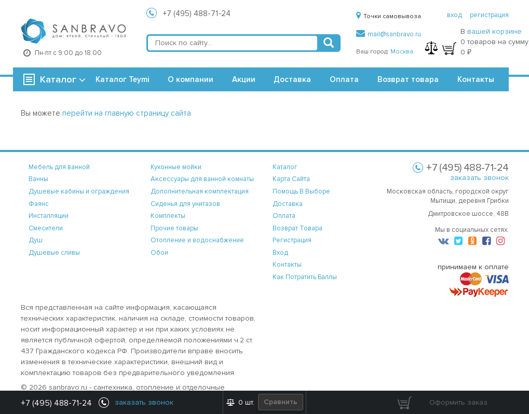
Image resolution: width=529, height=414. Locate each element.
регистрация (489, 15)
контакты (287, 264)
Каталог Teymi (122, 79)
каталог (285, 167)
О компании (190, 79)
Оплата (344, 79)
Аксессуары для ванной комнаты (202, 179)
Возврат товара (408, 79)
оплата (284, 216)
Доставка (292, 79)
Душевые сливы (54, 253)
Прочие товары (174, 228)
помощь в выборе (301, 191)
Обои (159, 253)
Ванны (38, 179)
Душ (36, 240)
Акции (243, 79)
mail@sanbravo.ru (388, 34)
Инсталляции (49, 216)
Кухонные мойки (176, 167)
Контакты (475, 79)
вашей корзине (494, 31)
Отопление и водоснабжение (197, 240)
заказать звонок (479, 177)
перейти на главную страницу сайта (126, 113)
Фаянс (39, 204)
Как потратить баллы (305, 277)
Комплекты (168, 216)
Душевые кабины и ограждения (79, 191)
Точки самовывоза (388, 16)
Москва (401, 52)
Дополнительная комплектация (200, 191)
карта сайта (291, 179)
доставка (288, 204)
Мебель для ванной (59, 167)
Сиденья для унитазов (185, 204)
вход (454, 15)
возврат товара (297, 228)
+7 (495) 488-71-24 (196, 13)
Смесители (46, 228)
